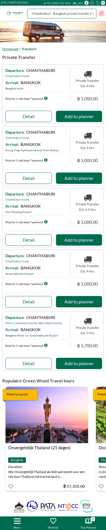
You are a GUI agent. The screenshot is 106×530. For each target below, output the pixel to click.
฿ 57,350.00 (74, 486)
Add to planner (79, 116)
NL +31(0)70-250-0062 (16, 2)
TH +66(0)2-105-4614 (58, 3)
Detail (28, 116)
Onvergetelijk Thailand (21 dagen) (39, 447)
